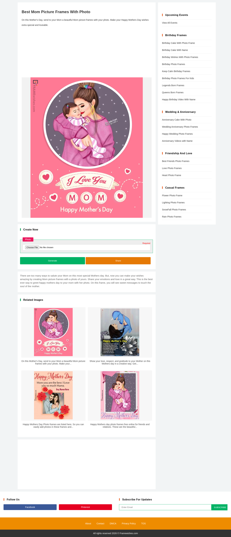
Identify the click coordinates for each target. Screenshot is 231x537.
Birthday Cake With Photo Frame (178, 43)
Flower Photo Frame (172, 195)
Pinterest (85, 507)
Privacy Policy (129, 523)
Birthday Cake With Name (175, 50)
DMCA (113, 523)
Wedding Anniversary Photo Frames (180, 127)
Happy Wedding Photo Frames (177, 134)
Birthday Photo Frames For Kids (178, 78)
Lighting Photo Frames (173, 202)
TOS (143, 523)
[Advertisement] (87, 52)
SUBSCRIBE (220, 507)
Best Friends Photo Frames (175, 161)
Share (118, 261)
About (88, 523)
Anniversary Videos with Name (177, 141)
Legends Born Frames (173, 85)
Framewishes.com (129, 533)
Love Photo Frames (172, 168)
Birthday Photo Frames (173, 64)
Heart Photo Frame (171, 175)
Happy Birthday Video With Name (178, 99)
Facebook (30, 507)
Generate (52, 261)
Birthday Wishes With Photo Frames (180, 57)
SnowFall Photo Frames (174, 209)
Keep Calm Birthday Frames (176, 71)
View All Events (169, 23)
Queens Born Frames (173, 92)
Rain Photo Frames (171, 216)
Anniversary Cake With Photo (176, 119)
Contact (100, 523)
